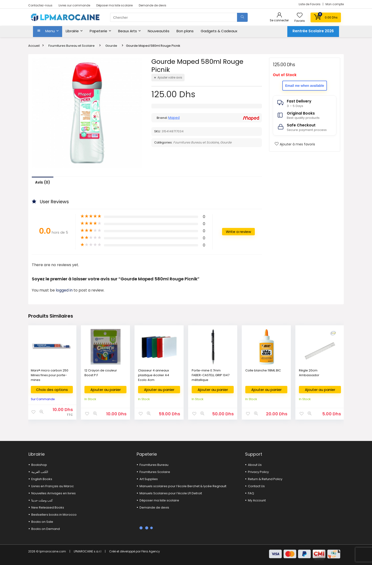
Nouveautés (158, 30)
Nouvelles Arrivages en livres (53, 493)
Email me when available (304, 86)
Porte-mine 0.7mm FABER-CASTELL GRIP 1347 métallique (210, 375)
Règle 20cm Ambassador (309, 372)
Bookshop (39, 465)
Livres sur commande (74, 5)
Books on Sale (42, 521)
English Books (41, 479)
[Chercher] (242, 17)
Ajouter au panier (105, 389)
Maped (174, 117)
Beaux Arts (127, 30)
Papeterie (98, 30)
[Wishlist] (299, 15)
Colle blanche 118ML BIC (263, 370)
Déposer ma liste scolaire (114, 5)
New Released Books (47, 507)
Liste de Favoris (310, 4)
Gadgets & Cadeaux (219, 30)
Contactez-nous (40, 5)
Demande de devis (152, 5)
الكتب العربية (39, 472)
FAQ (251, 493)
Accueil (34, 45)
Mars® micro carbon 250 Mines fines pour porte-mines (49, 375)
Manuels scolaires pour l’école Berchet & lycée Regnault (183, 486)
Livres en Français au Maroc (52, 486)
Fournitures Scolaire (155, 472)
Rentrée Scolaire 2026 (313, 30)
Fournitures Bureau (154, 465)
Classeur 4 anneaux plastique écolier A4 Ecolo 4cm (153, 375)
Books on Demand (45, 529)
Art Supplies (149, 479)
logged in (65, 290)
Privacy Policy (258, 472)
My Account (257, 500)
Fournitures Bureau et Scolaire (71, 45)
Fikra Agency (150, 551)
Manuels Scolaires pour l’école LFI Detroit (171, 493)
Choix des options (52, 389)
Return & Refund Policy (265, 479)
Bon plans (185, 30)
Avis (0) (42, 182)
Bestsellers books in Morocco (54, 514)
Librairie (72, 30)
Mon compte (335, 4)
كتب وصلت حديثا (42, 500)
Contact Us (256, 486)
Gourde (111, 45)
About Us (255, 465)
